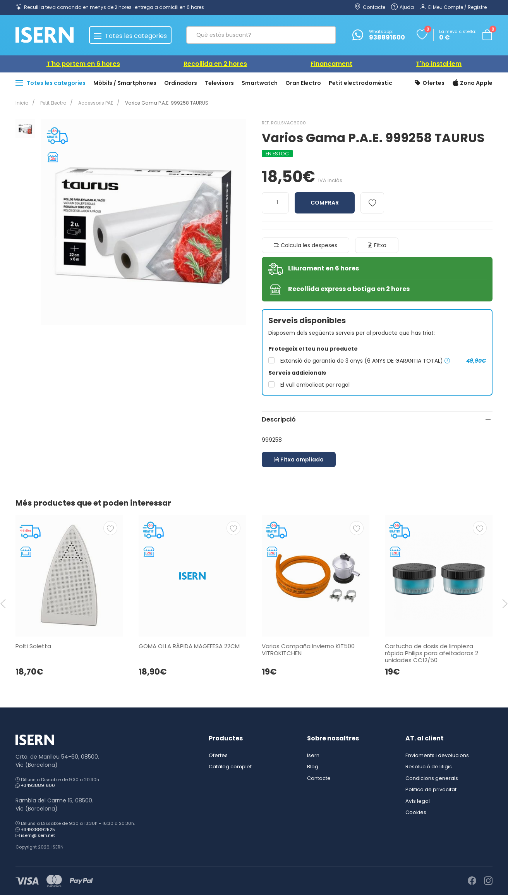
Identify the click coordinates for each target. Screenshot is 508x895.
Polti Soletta (33, 646)
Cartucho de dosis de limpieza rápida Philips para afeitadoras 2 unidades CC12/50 (431, 653)
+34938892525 (38, 829)
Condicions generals (431, 778)
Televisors (219, 83)
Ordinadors (180, 83)
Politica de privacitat (431, 789)
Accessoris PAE (92, 103)
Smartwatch (260, 83)
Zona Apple (472, 83)
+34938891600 (38, 785)
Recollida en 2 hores (215, 63)
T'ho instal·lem (439, 63)
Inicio (21, 103)
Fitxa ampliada (299, 459)
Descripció (279, 419)
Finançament (331, 63)
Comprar (325, 203)
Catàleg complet (230, 766)
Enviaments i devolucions (437, 755)
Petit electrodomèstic (360, 83)
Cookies (415, 812)
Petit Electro (52, 103)
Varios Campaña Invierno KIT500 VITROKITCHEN (308, 649)
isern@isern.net (38, 835)
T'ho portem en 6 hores (83, 63)
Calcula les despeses (305, 245)
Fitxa (376, 245)
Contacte (319, 778)
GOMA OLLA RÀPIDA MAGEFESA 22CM (189, 646)
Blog (312, 766)
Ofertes (429, 83)
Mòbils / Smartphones (124, 83)
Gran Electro (303, 83)
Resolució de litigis (428, 766)
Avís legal (417, 801)
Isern (313, 755)
